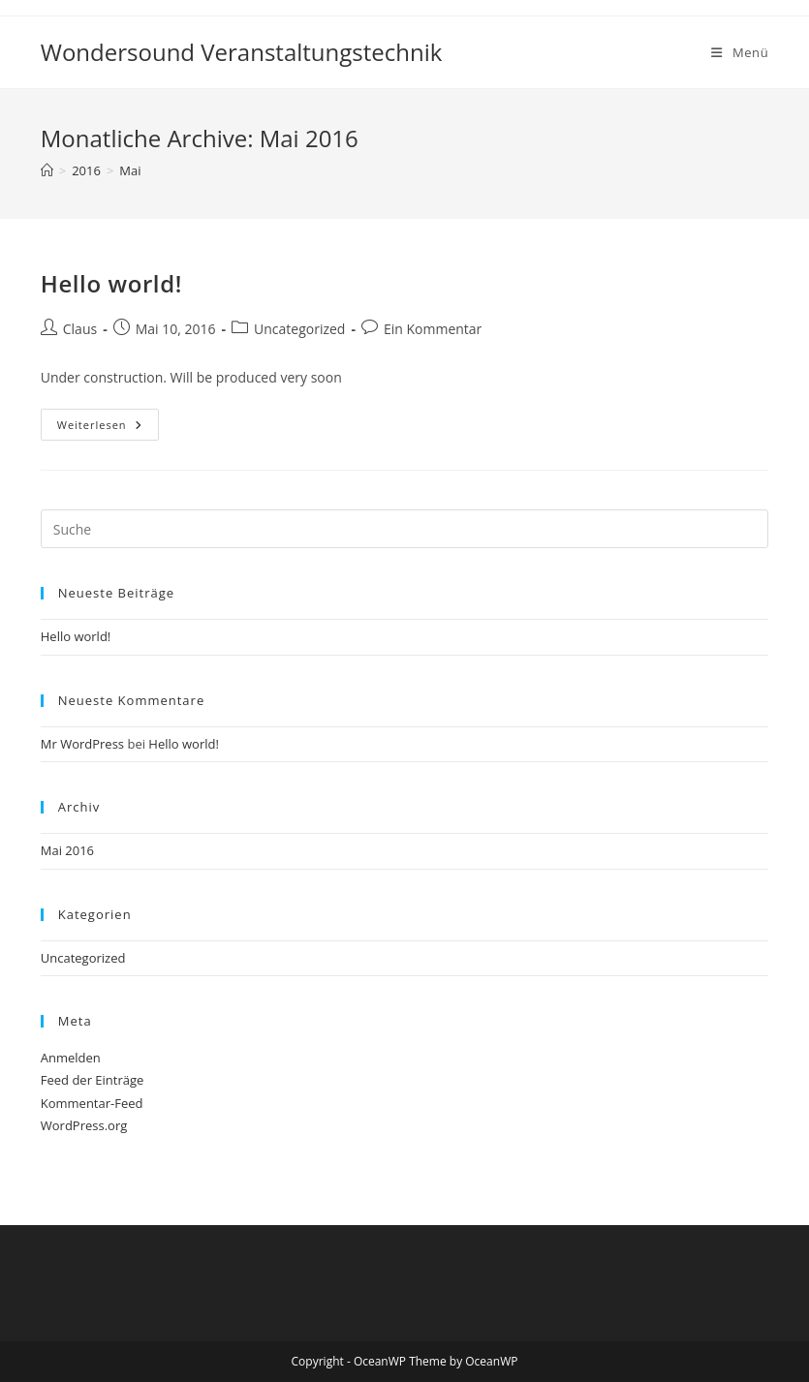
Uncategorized (299, 329)
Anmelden (71, 1057)
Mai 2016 (67, 850)
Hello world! (111, 283)
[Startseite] (47, 170)
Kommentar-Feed (92, 1103)
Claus (80, 329)
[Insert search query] (405, 528)
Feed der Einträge (92, 1080)
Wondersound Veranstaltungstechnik (242, 52)
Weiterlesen (108, 428)
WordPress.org (84, 1125)
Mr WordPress (82, 743)
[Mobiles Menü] (739, 52)
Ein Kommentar (433, 329)
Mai (129, 170)
